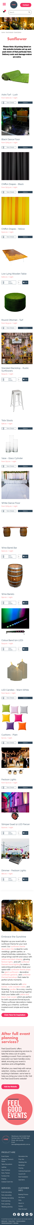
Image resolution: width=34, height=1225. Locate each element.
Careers (20, 1206)
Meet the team (22, 1209)
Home (3, 32)
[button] (4, 4)
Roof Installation (23, 1177)
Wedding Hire (22, 1162)
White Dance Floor (10, 503)
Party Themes (5, 1173)
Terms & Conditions (20, 1221)
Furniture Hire (5, 1176)
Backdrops (21, 1165)
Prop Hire (21, 1159)
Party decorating (6, 1195)
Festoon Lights (8, 779)
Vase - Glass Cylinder (12, 458)
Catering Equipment (24, 1171)
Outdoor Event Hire (7, 1182)
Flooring (20, 1168)
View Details (10, 102)
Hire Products (9, 32)
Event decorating (6, 1192)
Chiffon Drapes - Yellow (13, 229)
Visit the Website (10, 1087)
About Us (21, 1203)
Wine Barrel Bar (9, 547)
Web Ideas (15, 1223)
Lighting (3, 1167)
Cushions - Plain (9, 734)
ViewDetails (10, 282)
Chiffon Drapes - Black (12, 184)
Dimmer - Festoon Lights (13, 870)
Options (25, 102)
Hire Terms (21, 1197)
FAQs (19, 1200)
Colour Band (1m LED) (12, 640)
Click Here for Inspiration (14, 1015)
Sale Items (21, 1180)
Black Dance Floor (10, 139)
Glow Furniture (5, 1170)
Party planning (5, 1204)
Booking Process (23, 1194)
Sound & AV (21, 1174)
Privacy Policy (12, 1221)
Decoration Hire (23, 1156)
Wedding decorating (7, 1198)
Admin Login (4, 1221)
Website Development (6, 1223)
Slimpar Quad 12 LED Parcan (15, 824)
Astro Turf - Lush (9, 94)
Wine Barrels (7, 594)
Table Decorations (6, 1164)
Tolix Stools (7, 420)
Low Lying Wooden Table (13, 273)
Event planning (5, 1201)
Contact (26, 5)
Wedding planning (6, 1207)
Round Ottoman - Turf (12, 320)
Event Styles (17, 32)
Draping (3, 1179)
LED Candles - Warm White (15, 690)
